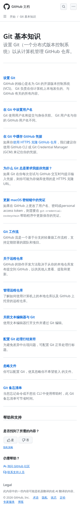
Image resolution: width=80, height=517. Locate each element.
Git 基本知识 (28, 16)
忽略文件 (9, 366)
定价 (63, 497)
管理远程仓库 (13, 290)
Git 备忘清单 (12, 387)
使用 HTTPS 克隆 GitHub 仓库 (35, 142)
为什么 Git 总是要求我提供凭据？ (27, 168)
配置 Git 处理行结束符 (19, 339)
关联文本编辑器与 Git (19, 317)
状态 (54, 497)
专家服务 (9, 502)
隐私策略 (8, 447)
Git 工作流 (11, 231)
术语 (36, 497)
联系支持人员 (13, 472)
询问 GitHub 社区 (16, 466)
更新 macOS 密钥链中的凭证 (24, 200)
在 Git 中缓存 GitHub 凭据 (22, 136)
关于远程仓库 (13, 258)
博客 (21, 502)
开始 (13, 16)
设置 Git (9, 78)
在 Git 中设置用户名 (17, 109)
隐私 (45, 497)
